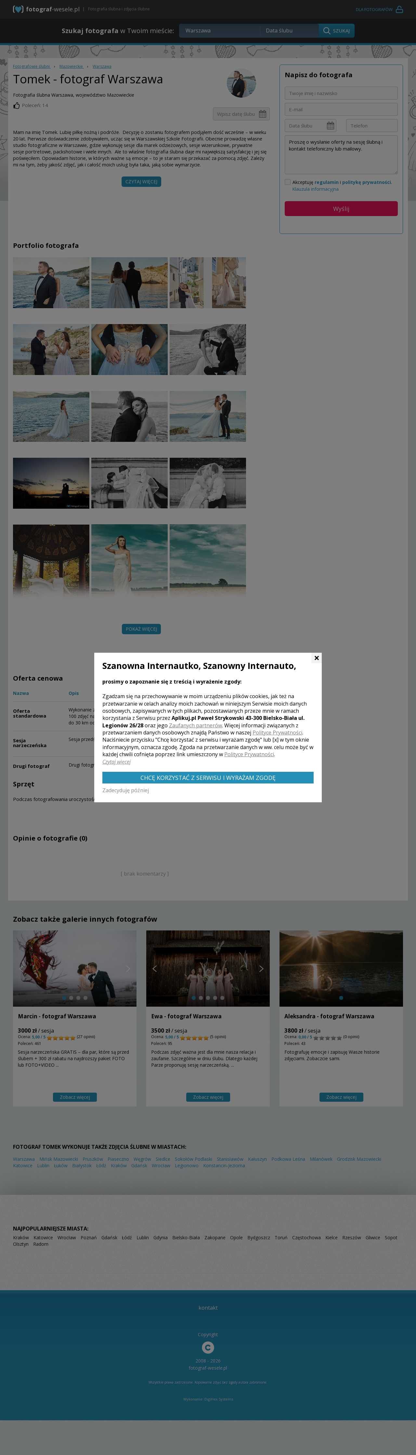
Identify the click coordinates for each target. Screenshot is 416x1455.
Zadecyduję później (125, 790)
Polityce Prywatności (277, 732)
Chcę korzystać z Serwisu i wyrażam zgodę (208, 778)
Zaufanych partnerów (195, 725)
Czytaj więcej (116, 761)
